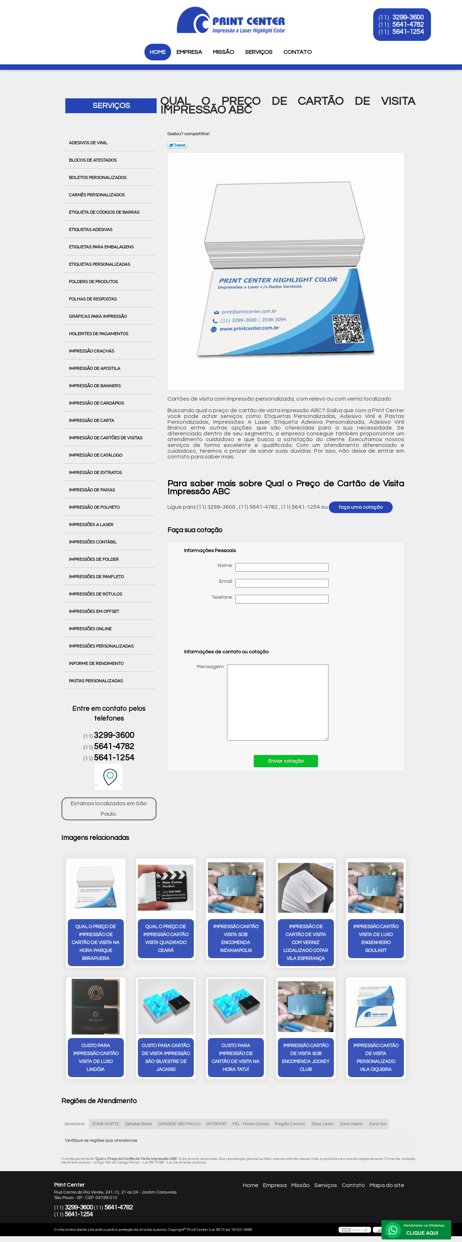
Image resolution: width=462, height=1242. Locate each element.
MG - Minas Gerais (250, 1124)
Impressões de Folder (94, 559)
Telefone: (270, 599)
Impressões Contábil (93, 542)
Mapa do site (387, 1185)
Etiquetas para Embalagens (102, 246)
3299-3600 (408, 17)
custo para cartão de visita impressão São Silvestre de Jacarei (166, 1057)
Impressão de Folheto (95, 507)
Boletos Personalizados (98, 177)
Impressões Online (91, 628)
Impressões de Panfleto (97, 576)
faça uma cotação (361, 507)
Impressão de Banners (95, 385)
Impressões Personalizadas (102, 646)
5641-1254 (408, 31)
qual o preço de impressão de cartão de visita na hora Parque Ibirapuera (95, 942)
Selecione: (75, 1124)
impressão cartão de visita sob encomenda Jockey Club (306, 1057)
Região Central (290, 1124)
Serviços (259, 52)
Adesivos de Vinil (89, 142)
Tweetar (177, 145)
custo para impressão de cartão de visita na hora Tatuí (236, 1057)
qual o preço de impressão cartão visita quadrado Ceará (165, 938)
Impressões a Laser (91, 524)
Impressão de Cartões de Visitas (106, 437)
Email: (273, 583)
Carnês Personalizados (97, 194)
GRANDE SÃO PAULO (179, 1124)
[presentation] (230, 629)
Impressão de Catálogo (96, 455)
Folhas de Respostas (93, 299)
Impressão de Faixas (92, 489)
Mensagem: (256, 702)
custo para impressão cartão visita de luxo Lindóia (95, 1057)
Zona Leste (322, 1124)
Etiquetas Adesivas (91, 229)
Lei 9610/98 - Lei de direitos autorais (174, 1162)
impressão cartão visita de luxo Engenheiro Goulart (375, 938)
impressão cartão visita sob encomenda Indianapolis (235, 938)
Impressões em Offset (94, 611)
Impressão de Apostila (95, 368)
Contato (297, 52)
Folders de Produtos (94, 281)
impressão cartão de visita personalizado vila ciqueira (375, 1057)
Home (158, 52)
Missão (223, 52)
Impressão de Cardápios (97, 403)
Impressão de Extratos (96, 472)
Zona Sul (377, 1124)
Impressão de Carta (92, 420)
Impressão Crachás (92, 351)
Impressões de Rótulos (96, 594)
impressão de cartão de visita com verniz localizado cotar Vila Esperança (305, 942)
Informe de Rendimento (97, 663)
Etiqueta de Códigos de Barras (104, 212)
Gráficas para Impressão (98, 316)
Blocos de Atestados (93, 160)
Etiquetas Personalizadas (100, 264)
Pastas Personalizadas (96, 680)
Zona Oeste (351, 1124)
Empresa (189, 52)
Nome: (273, 567)
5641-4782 (408, 24)
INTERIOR (216, 1124)
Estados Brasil (138, 1124)
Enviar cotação (286, 761)
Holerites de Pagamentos (99, 333)
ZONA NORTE (105, 1124)
